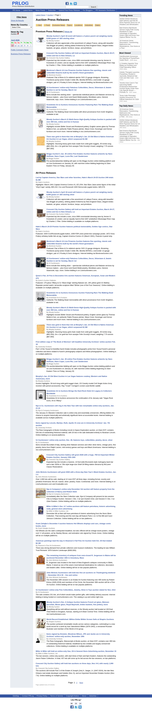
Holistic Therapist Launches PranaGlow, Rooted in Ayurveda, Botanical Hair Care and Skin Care (129, 75)
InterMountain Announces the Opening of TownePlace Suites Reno (129, 58)
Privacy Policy (42, 696)
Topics (69, 25)
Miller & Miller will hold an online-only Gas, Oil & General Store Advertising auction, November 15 (76, 651)
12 (15, 45)
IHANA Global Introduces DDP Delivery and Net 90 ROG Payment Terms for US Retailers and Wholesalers (130, 21)
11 (18, 45)
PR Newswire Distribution (105, 10)
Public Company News (19, 50)
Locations (78, 25)
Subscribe (52, 10)
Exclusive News (59, 25)
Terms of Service (56, 696)
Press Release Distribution (23, 5)
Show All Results (17, 21)
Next (81, 683)
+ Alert (39, 25)
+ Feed (47, 25)
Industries (89, 25)
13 (12, 45)
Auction (15, 34)
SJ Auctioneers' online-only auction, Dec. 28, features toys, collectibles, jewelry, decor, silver (74, 440)
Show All (68, 32)
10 (22, 45)
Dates (97, 25)
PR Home (16, 10)
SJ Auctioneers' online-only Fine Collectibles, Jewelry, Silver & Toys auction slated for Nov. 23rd (75, 590)
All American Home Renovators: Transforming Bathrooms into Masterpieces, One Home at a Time (130, 44)
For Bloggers (88, 10)
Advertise (92, 696)
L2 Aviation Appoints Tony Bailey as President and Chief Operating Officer (129, 65)
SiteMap (16, 696)
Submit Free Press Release (69, 10)
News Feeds (40, 10)
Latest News (28, 10)
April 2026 (15, 40)
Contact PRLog (28, 696)
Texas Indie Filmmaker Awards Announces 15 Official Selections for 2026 (129, 97)
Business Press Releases (21, 54)
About (84, 696)
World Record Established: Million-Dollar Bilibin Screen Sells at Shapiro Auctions (80, 619)
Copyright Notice (72, 696)
